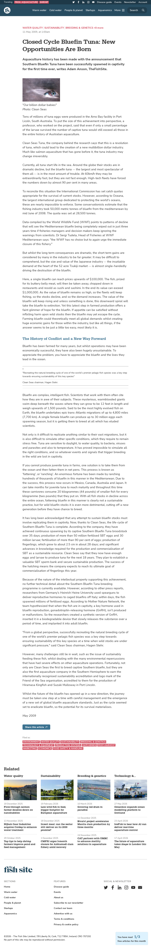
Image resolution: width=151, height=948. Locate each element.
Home (7, 886)
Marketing (29, 748)
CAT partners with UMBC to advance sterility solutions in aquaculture (92, 841)
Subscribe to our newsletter (68, 902)
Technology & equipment (38, 745)
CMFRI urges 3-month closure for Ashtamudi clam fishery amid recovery (57, 844)
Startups (90, 10)
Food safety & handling (68, 748)
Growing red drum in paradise (90, 809)
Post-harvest (106, 745)
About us (58, 897)
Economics (44, 748)
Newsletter (130, 2)
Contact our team (63, 908)
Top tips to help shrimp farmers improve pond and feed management (19, 844)
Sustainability (54, 28)
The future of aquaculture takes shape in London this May (130, 844)
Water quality (33, 28)
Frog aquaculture (26, 2)
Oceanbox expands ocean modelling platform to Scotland (129, 810)
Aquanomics (105, 10)
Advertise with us (63, 913)
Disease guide (104, 2)
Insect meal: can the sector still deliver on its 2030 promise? (57, 827)
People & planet (74, 10)
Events (117, 2)
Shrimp (44, 2)
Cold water (55, 10)
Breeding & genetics (79, 28)
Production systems (68, 745)
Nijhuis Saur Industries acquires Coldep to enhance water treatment (20, 827)
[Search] (137, 10)
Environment (31, 741)
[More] (119, 10)
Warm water (39, 10)
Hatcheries (89, 745)
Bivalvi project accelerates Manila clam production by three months (93, 824)
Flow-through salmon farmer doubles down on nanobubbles (18, 810)
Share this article (36, 727)
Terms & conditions (64, 919)
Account (142, 2)
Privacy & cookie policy (66, 924)
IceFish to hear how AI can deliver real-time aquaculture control (130, 827)
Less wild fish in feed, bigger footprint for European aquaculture (54, 810)
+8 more (98, 28)
